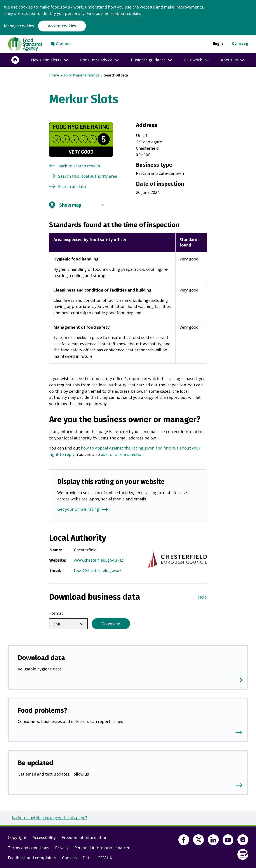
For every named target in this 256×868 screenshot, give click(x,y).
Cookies (69, 856)
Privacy (61, 846)
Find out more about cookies (114, 13)
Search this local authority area (87, 176)
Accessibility (44, 836)
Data (87, 856)
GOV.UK (105, 856)
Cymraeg (240, 43)
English (219, 43)
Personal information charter (102, 846)
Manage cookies (19, 25)
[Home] (15, 60)
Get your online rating (78, 509)
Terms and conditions (28, 846)
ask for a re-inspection (122, 454)
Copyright (17, 836)
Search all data (72, 186)
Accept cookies (62, 25)
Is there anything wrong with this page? (49, 816)
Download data (41, 657)
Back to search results (79, 165)
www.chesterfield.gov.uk (98, 560)
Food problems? (42, 709)
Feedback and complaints (32, 856)
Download (110, 622)
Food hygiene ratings (81, 75)
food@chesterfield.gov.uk (98, 570)
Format (56, 613)
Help (202, 597)
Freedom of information (84, 836)
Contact (63, 43)
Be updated (35, 762)
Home (54, 75)
